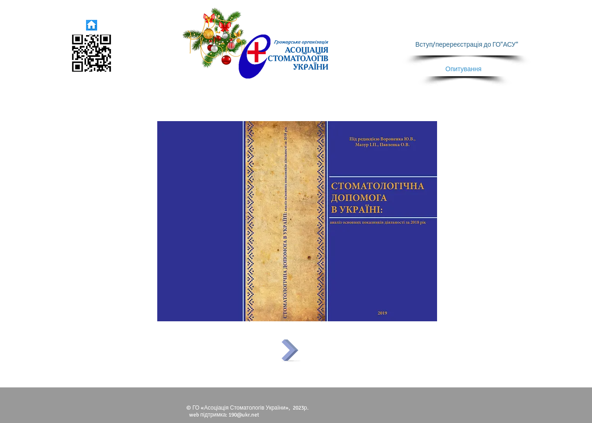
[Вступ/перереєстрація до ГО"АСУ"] (466, 45)
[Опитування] (463, 69)
